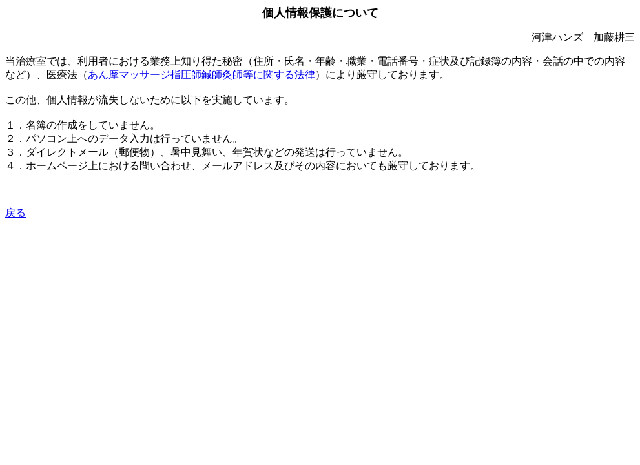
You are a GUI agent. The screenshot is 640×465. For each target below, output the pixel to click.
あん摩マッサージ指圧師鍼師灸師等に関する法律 (201, 74)
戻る (15, 212)
